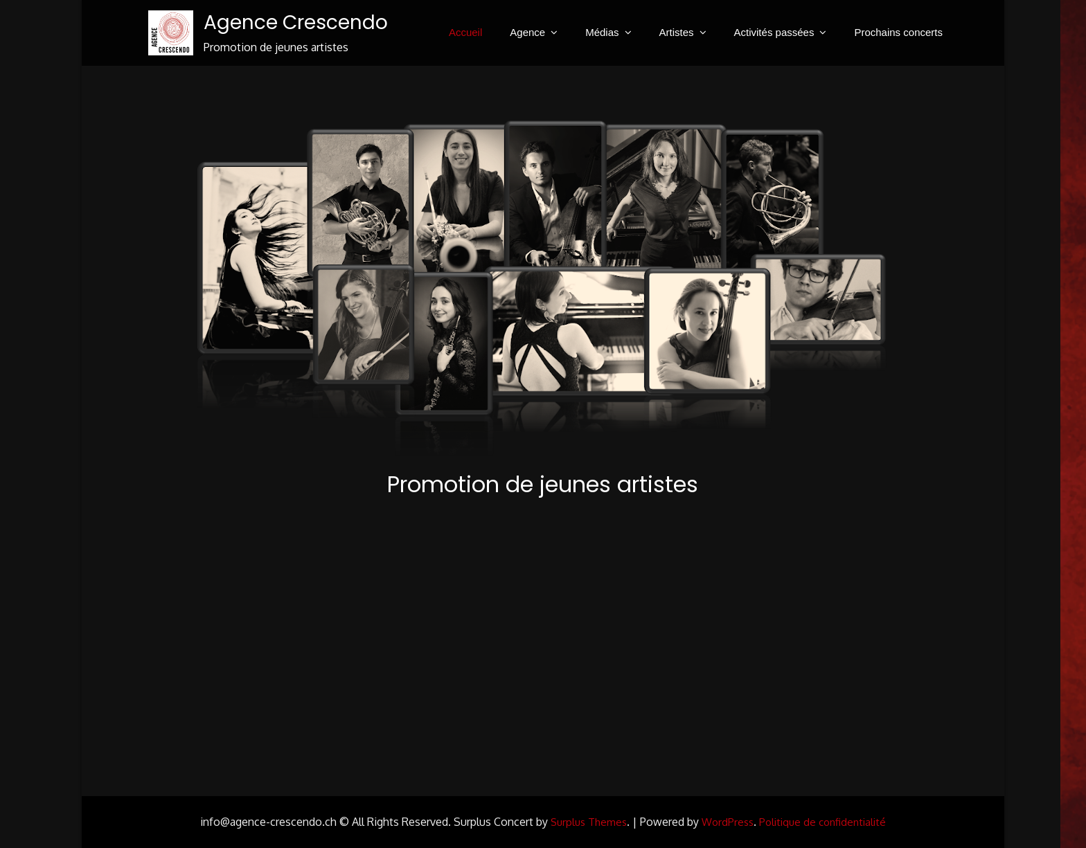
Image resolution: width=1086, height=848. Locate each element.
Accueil (465, 32)
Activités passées (774, 32)
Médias (601, 32)
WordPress (728, 822)
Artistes (676, 32)
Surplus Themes (589, 822)
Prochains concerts (898, 32)
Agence (527, 32)
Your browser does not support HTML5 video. (543, 643)
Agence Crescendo (296, 22)
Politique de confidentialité (822, 822)
